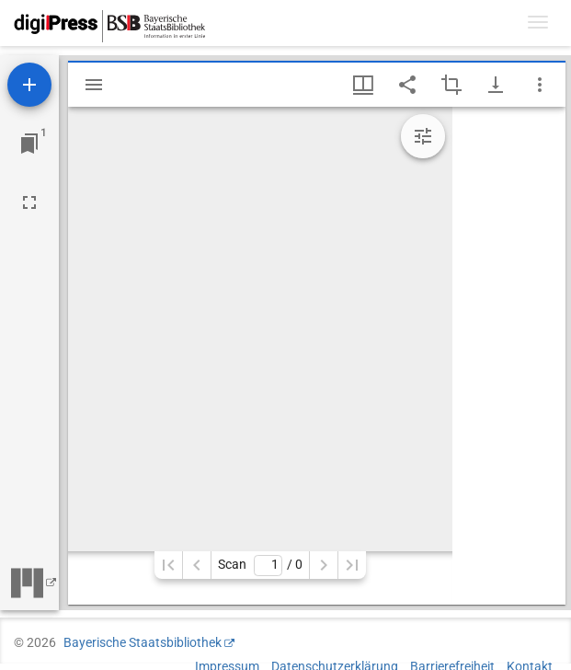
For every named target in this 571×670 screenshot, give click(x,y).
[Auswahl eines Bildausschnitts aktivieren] (451, 85)
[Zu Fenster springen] (29, 143)
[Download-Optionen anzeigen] (496, 85)
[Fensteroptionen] (540, 85)
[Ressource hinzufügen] (29, 85)
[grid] (508, 356)
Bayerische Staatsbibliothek (142, 642)
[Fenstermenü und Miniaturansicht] (363, 85)
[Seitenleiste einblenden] (94, 85)
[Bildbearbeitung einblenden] (423, 136)
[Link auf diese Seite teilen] (407, 85)
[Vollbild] (29, 202)
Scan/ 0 (260, 565)
